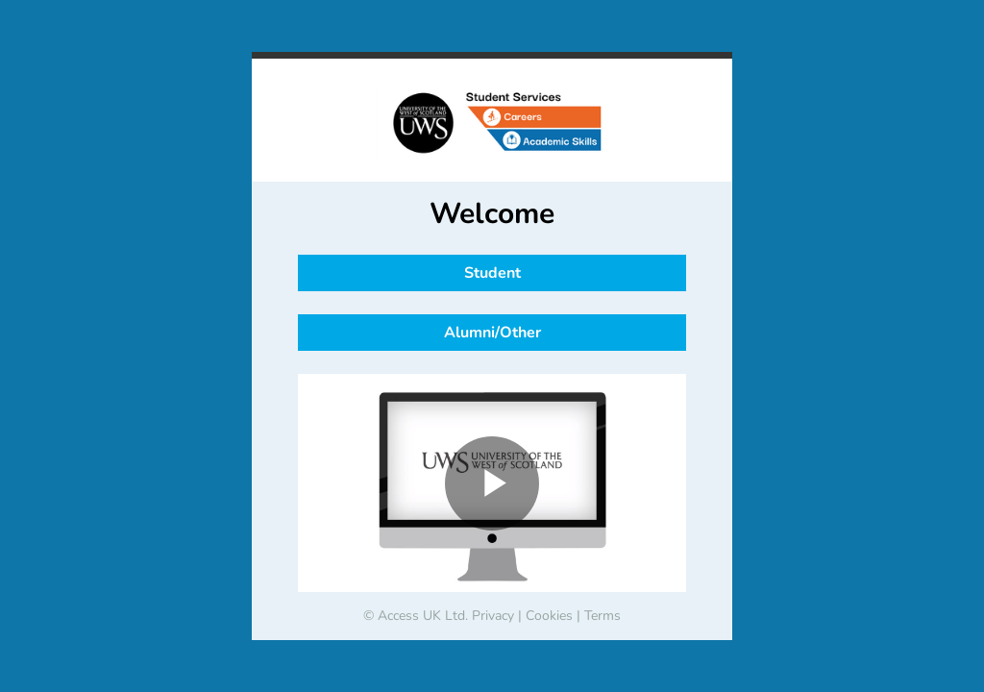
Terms (602, 615)
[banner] (492, 120)
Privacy (493, 615)
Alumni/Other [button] (492, 332)
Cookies (549, 615)
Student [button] (492, 273)
